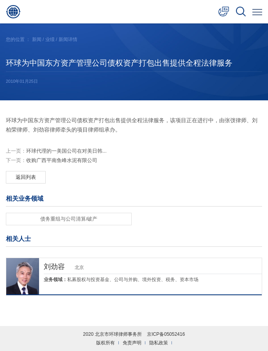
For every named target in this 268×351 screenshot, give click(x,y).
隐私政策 (158, 343)
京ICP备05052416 (166, 334)
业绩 (50, 39)
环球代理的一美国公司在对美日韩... (56, 151)
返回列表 (26, 177)
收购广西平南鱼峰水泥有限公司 (51, 160)
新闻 (36, 39)
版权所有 (105, 343)
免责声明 (132, 343)
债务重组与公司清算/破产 (69, 219)
